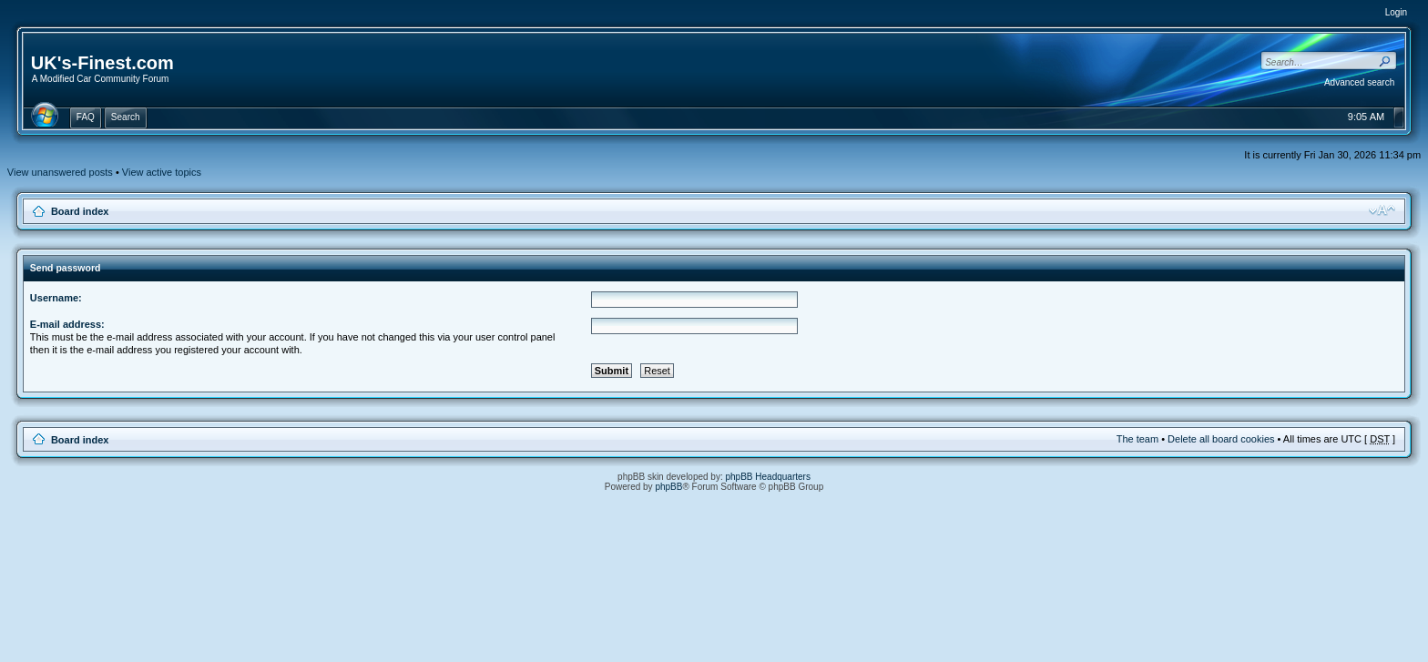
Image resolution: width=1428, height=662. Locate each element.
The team (1137, 438)
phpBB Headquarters (768, 477)
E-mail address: (67, 324)
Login (1396, 12)
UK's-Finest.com (102, 63)
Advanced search (1359, 82)
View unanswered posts (60, 172)
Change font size (1382, 210)
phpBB (668, 487)
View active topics (161, 172)
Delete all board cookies (1221, 438)
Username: (56, 297)
